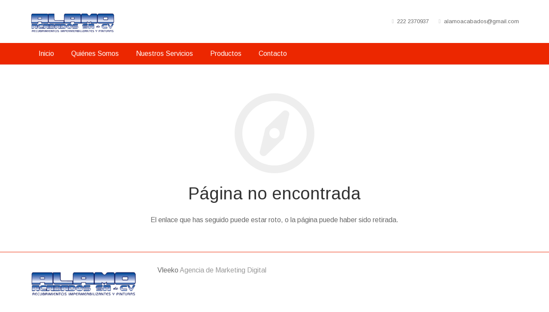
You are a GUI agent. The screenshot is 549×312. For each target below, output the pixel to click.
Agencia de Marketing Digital (223, 270)
